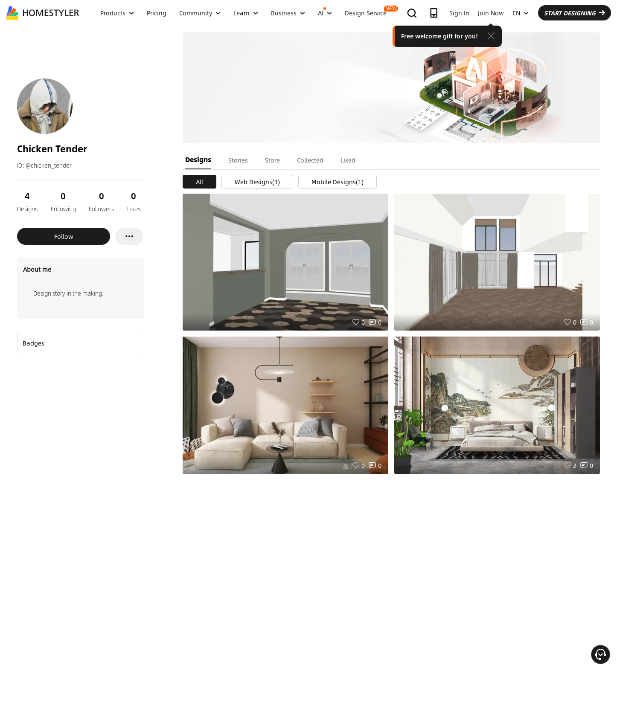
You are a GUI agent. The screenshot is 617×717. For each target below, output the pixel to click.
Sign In (459, 12)
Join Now (491, 12)
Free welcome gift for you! (439, 36)
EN (520, 12)
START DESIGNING (574, 12)
